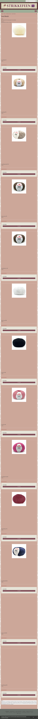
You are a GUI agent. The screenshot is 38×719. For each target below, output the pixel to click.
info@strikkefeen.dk (18, 712)
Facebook (19, 713)
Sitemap (32, 712)
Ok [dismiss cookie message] (33, 717)
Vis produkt (18, 226)
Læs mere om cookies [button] (4, 717)
